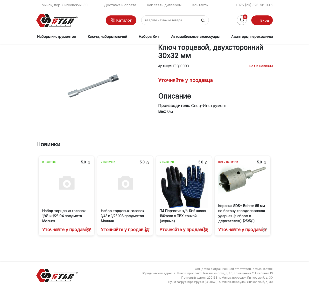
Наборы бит (149, 36)
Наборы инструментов (56, 36)
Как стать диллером (164, 5)
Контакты (200, 5)
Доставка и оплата (120, 5)
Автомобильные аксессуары (195, 36)
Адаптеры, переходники (252, 36)
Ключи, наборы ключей (107, 36)
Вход (264, 20)
